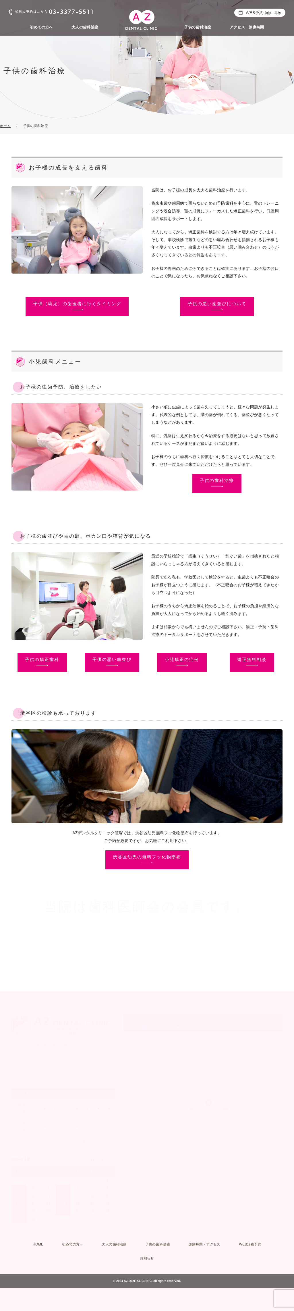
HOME (38, 1244)
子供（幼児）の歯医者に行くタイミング (77, 303)
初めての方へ (41, 27)
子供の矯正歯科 (42, 659)
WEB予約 (263, 12)
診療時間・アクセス (204, 1244)
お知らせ (147, 1258)
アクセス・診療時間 (247, 27)
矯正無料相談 (251, 659)
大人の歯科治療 (84, 27)
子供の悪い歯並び (111, 659)
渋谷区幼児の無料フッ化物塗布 (147, 856)
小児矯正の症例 (182, 659)
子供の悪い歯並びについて (217, 303)
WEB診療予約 (250, 1244)
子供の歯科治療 (197, 27)
